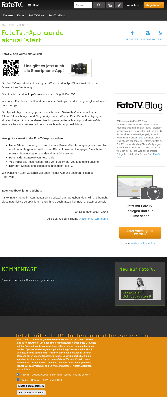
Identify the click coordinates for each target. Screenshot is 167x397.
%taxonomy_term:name (93, 218)
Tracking (25, 374)
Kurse (21, 15)
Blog (22, 25)
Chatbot (24, 380)
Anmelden (133, 5)
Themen (8, 15)
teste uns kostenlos (143, 243)
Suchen (99, 5)
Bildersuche (110, 5)
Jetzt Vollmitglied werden (140, 232)
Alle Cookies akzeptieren (31, 392)
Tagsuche (119, 5)
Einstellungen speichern (31, 386)
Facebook (132, 39)
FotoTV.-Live (36, 15)
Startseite (8, 25)
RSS (160, 39)
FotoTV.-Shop (57, 15)
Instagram (148, 39)
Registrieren (153, 5)
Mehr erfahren (23, 369)
